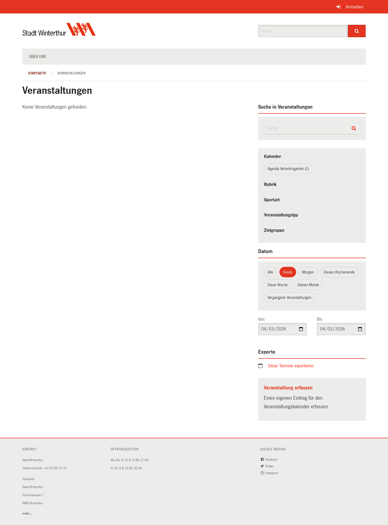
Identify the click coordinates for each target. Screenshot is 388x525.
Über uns (37, 56)
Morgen (308, 272)
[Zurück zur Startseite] (59, 33)
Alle (270, 272)
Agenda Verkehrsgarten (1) (288, 169)
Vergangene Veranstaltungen (289, 297)
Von (261, 319)
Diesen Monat (308, 285)
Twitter (268, 466)
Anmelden (354, 7)
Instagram (270, 473)
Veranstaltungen (71, 73)
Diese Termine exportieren (291, 366)
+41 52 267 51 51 (55, 468)
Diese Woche (278, 285)
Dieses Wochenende (339, 272)
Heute (287, 272)
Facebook (269, 459)
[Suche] (357, 31)
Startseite (37, 73)
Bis (319, 319)
